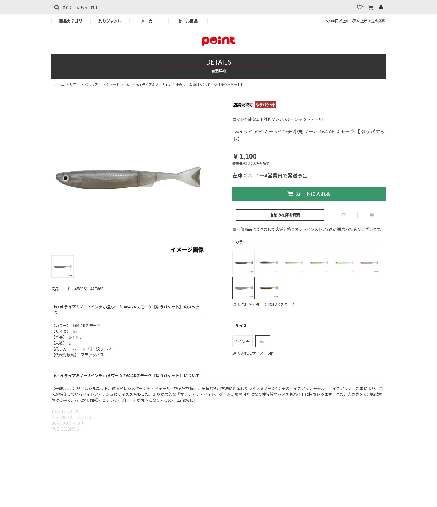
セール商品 (188, 21)
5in (263, 341)
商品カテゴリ (70, 21)
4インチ (242, 341)
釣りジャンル (110, 21)
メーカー (149, 21)
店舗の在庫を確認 (285, 214)
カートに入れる (309, 193)
